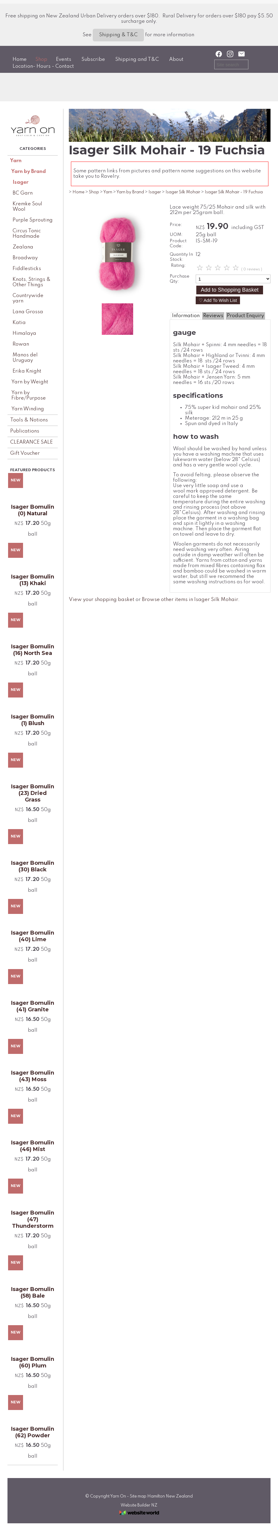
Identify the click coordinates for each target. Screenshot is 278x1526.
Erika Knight (27, 371)
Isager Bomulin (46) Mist (32, 1146)
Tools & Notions (29, 420)
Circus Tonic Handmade (27, 233)
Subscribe (93, 59)
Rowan (21, 344)
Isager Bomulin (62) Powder (32, 1432)
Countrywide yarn (28, 298)
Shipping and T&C (137, 59)
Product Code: (178, 243)
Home (20, 59)
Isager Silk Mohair (182, 192)
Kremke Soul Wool (27, 206)
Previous (84, 253)
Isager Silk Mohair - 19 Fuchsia (234, 192)
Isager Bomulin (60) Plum (32, 1362)
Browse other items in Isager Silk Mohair (190, 599)
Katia (19, 322)
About (176, 59)
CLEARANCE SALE (31, 442)
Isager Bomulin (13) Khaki (32, 580)
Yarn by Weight (29, 382)
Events (63, 59)
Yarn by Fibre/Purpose (28, 395)
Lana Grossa (28, 311)
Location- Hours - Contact (43, 66)
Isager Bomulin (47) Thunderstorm (32, 1219)
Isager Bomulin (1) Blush (32, 720)
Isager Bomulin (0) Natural (32, 510)
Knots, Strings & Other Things (32, 282)
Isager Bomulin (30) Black (32, 866)
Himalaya (24, 333)
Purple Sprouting (33, 220)
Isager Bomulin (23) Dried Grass (32, 793)
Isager (20, 182)
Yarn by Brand (28, 171)
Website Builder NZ (139, 1505)
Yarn (16, 160)
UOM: (176, 234)
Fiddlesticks (27, 268)
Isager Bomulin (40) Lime (32, 936)
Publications (24, 431)
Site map (138, 1496)
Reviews (213, 315)
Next (150, 253)
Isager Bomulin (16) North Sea (32, 649)
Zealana (23, 247)
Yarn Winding (27, 409)
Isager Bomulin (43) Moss (32, 1076)
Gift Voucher (25, 453)
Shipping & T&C (118, 34)
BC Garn (23, 193)
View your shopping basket (101, 599)
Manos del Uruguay (25, 357)
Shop (41, 59)
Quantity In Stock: (181, 257)
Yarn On (118, 1496)
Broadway (25, 257)
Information (186, 315)
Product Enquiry (245, 315)
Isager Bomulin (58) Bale (32, 1292)
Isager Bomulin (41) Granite (32, 1006)
